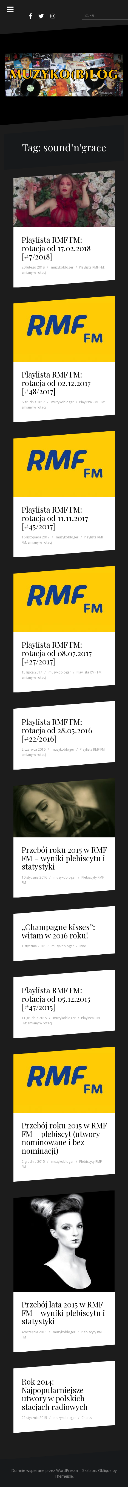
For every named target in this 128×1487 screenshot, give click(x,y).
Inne (82, 946)
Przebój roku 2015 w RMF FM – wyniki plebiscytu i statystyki (64, 858)
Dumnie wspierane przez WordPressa (44, 1470)
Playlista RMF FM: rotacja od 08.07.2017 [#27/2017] (57, 653)
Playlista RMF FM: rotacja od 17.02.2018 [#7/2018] (56, 248)
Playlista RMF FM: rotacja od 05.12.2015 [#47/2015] (56, 998)
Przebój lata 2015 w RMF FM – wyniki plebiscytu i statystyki (63, 1312)
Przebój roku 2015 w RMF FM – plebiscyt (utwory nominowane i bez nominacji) (64, 1138)
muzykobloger (62, 267)
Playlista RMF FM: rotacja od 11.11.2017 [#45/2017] (55, 518)
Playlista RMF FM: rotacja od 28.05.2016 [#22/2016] (57, 730)
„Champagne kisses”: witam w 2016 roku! (58, 931)
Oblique (105, 1470)
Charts (86, 1417)
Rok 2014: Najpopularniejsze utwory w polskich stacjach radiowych (55, 1394)
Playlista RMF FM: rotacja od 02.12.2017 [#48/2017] (56, 382)
